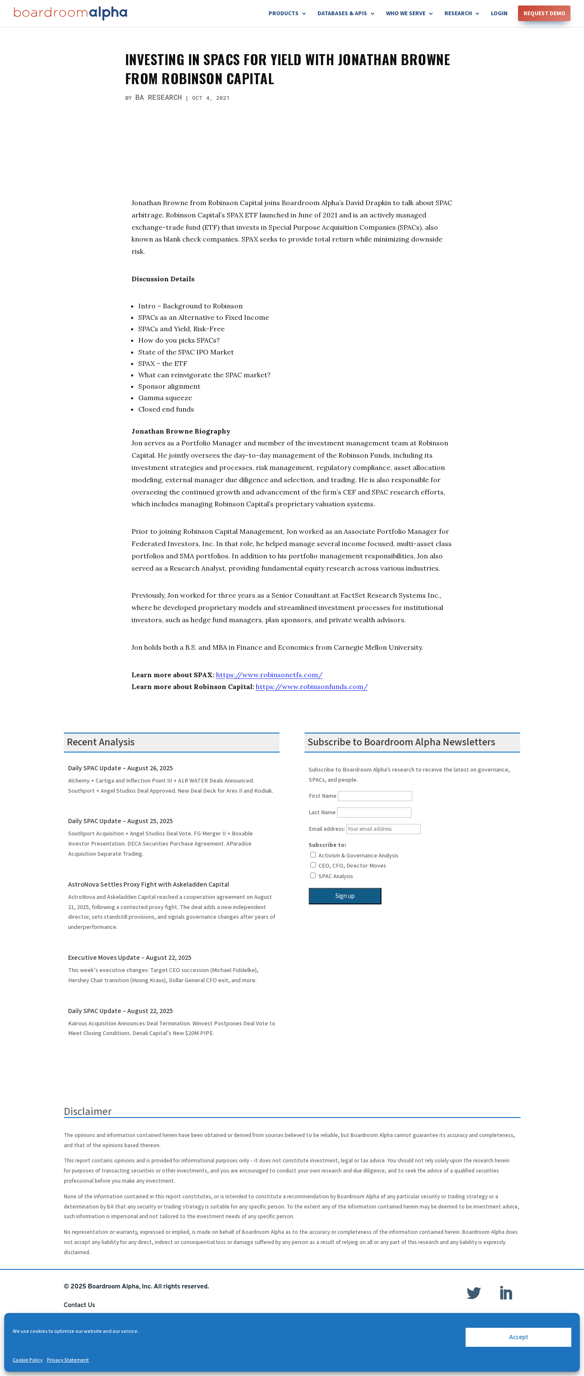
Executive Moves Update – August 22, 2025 (130, 957)
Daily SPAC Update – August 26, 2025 (120, 768)
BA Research (158, 97)
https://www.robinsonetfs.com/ (269, 674)
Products (284, 14)
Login (499, 14)
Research (458, 14)
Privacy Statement (68, 1360)
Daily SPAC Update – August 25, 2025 (120, 821)
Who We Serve (405, 14)
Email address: (365, 829)
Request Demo (544, 14)
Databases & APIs (342, 14)
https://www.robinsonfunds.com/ (312, 686)
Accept (518, 1337)
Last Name (322, 812)
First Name (323, 796)
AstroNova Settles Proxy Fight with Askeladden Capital (148, 884)
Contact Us (79, 1305)
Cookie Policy (28, 1360)
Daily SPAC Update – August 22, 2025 (120, 1011)
